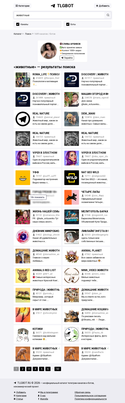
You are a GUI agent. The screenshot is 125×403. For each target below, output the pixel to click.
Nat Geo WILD (90, 172)
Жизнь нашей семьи (47, 211)
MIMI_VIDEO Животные (96, 270)
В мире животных (45, 309)
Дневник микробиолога (49, 231)
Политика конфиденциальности (91, 399)
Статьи (18, 399)
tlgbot (62, 5)
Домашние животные (96, 289)
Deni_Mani (88, 113)
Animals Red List (44, 270)
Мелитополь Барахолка (100, 211)
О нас (42, 395)
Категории (20, 395)
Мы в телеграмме (48, 392)
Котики (38, 328)
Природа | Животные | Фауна (101, 328)
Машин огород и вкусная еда (102, 93)
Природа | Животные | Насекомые (56, 289)
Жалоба (43, 399)
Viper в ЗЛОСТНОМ (45, 152)
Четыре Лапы (90, 191)
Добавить (20, 392)
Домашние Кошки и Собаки (100, 309)
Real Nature (41, 113)
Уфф (36, 172)
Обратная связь (82, 392)
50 (57, 368)
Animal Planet (91, 250)
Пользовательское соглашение (90, 395)
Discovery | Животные (96, 74)
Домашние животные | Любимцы (56, 250)
